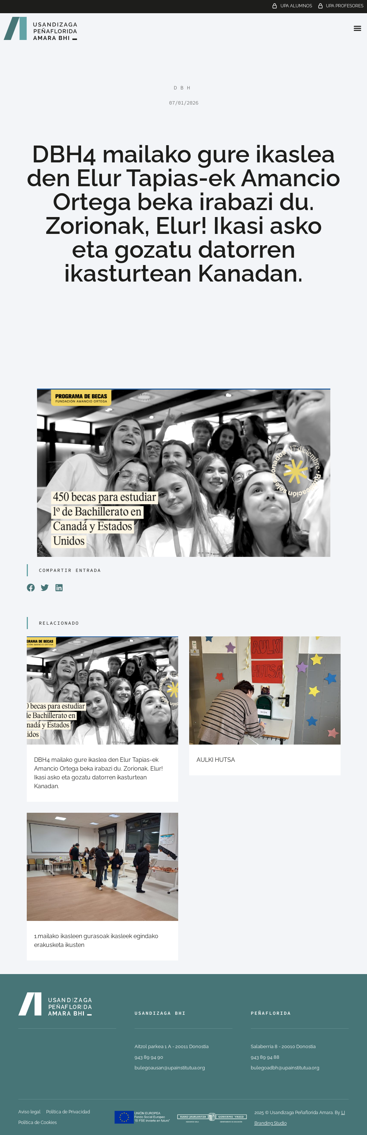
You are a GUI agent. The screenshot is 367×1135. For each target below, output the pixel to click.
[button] (357, 28)
